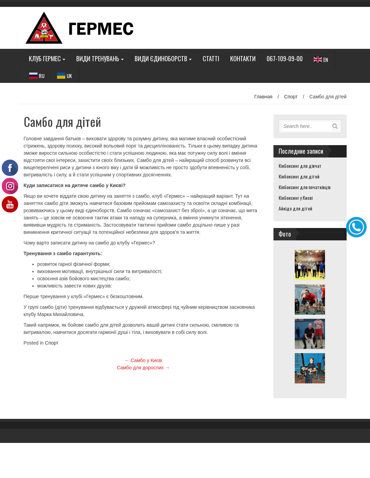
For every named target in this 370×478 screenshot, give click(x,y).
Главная (263, 96)
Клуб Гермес (45, 58)
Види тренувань (97, 58)
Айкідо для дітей (295, 208)
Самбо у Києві (143, 360)
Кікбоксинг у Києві (296, 197)
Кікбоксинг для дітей (299, 176)
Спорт (291, 96)
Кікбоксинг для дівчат (300, 165)
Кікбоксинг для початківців (304, 187)
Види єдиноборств (161, 58)
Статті (211, 58)
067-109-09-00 (285, 58)
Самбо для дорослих (143, 367)
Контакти (243, 58)
